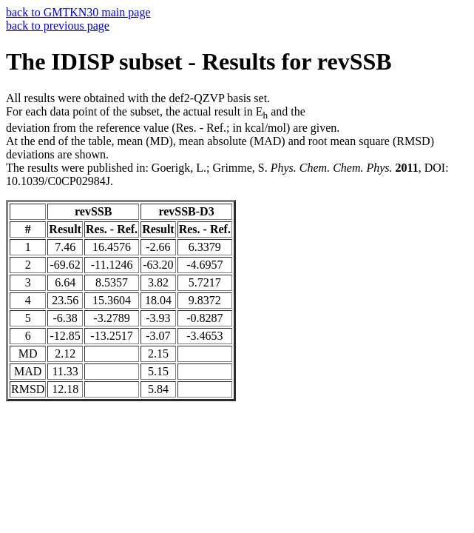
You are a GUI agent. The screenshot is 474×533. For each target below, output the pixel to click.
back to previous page (57, 25)
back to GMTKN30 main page (78, 12)
